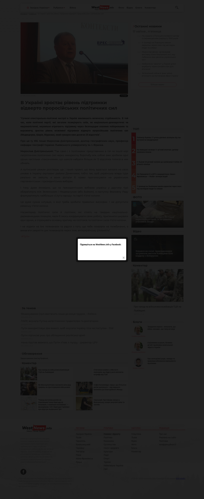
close (123, 241)
